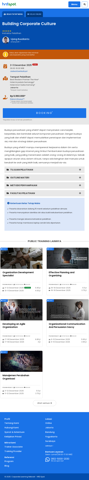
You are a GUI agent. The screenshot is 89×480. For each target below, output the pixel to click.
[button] (85, 4)
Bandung (50, 432)
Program (8, 461)
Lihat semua (44, 403)
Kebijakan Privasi (12, 436)
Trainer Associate (13, 446)
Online (48, 423)
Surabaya (50, 441)
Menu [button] (74, 4)
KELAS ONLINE (34, 14)
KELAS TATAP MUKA (13, 14)
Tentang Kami (11, 423)
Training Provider (13, 451)
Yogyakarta (51, 436)
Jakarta (49, 427)
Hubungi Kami (11, 427)
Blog (6, 465)
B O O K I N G (44, 113)
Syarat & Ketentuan (14, 432)
